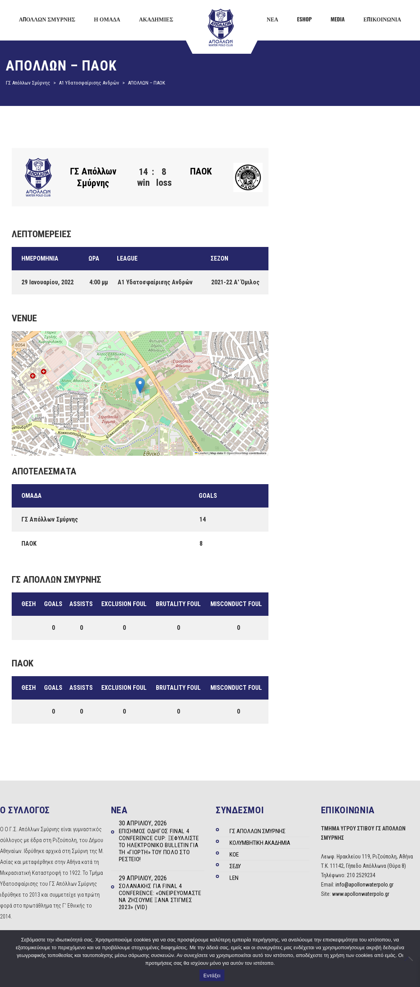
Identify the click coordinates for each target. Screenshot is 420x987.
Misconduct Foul (236, 604)
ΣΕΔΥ (235, 866)
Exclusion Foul (123, 604)
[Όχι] (410, 958)
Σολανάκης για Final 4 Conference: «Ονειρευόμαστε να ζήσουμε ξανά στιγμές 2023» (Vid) (160, 897)
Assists (81, 604)
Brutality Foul (178, 604)
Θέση (28, 604)
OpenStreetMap (237, 453)
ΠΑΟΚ (201, 171)
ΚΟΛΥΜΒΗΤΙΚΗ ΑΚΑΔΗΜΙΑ (259, 842)
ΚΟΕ (234, 854)
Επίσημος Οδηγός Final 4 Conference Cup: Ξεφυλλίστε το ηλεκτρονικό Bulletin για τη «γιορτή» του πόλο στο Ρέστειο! (159, 845)
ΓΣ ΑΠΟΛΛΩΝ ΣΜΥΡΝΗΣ (257, 831)
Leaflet (201, 453)
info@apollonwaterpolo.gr (364, 884)
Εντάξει (212, 975)
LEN (233, 877)
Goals (53, 604)
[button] (140, 385)
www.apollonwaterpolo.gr (360, 894)
